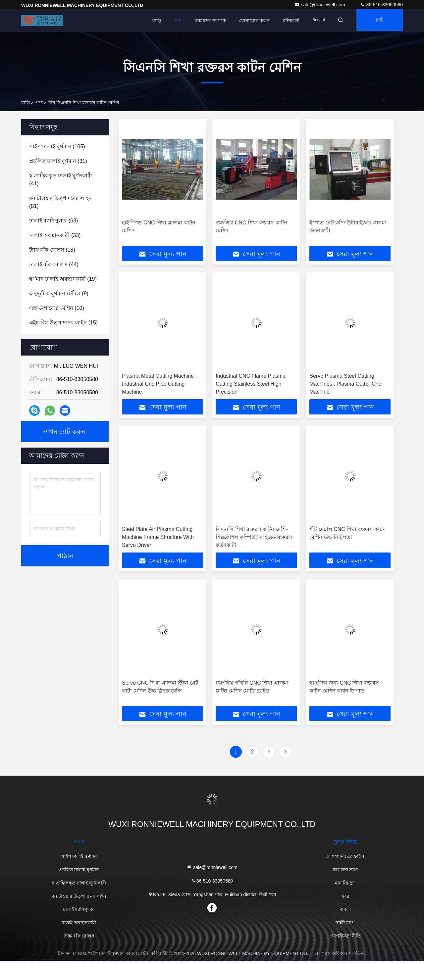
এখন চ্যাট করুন (65, 431)
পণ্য (171, 20)
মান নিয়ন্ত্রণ (345, 885)
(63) (53, 220)
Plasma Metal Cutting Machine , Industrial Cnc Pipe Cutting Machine (159, 384)
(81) (60, 202)
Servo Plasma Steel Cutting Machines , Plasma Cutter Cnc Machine (345, 384)
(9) (58, 293)
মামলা (345, 911)
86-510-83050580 (381, 4)
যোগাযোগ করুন (248, 20)
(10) (56, 308)
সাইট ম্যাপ (345, 925)
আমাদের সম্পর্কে (204, 20)
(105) (57, 146)
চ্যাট (378, 20)
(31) (58, 161)
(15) (63, 322)
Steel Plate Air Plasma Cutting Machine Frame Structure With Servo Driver (158, 538)
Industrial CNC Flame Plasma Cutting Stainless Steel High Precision (251, 384)
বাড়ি (150, 20)
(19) (63, 279)
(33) (54, 235)
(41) (60, 179)
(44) (54, 264)
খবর (345, 898)
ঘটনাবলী (284, 20)
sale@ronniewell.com (320, 4)
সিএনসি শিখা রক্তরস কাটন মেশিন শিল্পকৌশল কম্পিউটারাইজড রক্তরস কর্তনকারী (254, 538)
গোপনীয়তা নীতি (345, 938)
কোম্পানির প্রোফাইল (345, 858)
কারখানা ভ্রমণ (345, 872)
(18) (52, 250)
